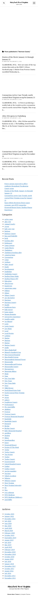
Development (9, 269)
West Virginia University (12, 485)
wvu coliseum (9, 492)
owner (6, 397)
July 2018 (7, 561)
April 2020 (8, 528)
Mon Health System (11, 357)
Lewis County (9, 326)
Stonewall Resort (10, 445)
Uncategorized (9, 462)
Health (6, 305)
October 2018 (9, 557)
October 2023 (9, 514)
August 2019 (8, 540)
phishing (7, 409)
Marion (7, 343)
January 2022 (9, 516)
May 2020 (7, 526)
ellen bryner (8, 283)
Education (8, 281)
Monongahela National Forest (15, 359)
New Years (8, 381)
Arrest (6, 226)
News (6, 386)
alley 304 (7, 222)
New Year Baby (9, 378)
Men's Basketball (10, 350)
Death (6, 267)
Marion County (9, 345)
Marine (6, 338)
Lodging (7, 336)
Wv (5, 488)
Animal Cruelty (9, 224)
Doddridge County (10, 274)
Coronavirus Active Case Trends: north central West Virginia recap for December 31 (18, 153)
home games (8, 312)
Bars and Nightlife (10, 236)
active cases (8, 219)
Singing (7, 435)
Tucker (6, 457)
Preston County (10, 414)
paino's (6, 400)
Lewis (6, 324)
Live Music (8, 328)
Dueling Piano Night (11, 276)
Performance (9, 405)
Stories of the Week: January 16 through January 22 (18, 58)
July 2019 (7, 542)
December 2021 (9, 519)
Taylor (6, 450)
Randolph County (10, 421)
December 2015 (9, 576)
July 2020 (7, 521)
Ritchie (6, 426)
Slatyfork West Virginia (19, 2)
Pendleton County (10, 402)
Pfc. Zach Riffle (9, 407)
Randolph (7, 419)
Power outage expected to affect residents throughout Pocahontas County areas (16, 186)
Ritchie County (9, 428)
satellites (7, 433)
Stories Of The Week (11, 447)
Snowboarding (9, 440)
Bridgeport (8, 243)
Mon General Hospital (12, 355)
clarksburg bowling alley (13, 252)
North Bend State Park (12, 390)
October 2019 (9, 535)
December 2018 (9, 552)
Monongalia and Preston (13, 364)
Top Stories (8, 454)
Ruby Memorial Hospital (13, 431)
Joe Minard (8, 321)
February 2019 (9, 550)
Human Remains (10, 314)
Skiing (6, 438)
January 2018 (9, 564)
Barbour (7, 231)
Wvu (6, 490)
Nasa (6, 376)
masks (6, 348)
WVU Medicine (9, 495)
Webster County (10, 481)
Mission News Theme (13, 594)
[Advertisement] (19, 85)
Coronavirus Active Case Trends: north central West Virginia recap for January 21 (18, 197)
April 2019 (8, 547)
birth (6, 238)
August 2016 (8, 571)
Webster (7, 478)
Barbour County (10, 233)
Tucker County (9, 459)
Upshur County (9, 469)
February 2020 (9, 533)
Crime (6, 260)
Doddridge (8, 271)
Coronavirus (8, 257)
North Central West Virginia (14, 393)
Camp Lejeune (9, 245)
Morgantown (9, 369)
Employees (8, 286)
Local (6, 331)
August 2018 (8, 559)
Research (7, 424)
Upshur (7, 466)
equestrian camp (10, 288)
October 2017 (9, 569)
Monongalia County (11, 367)
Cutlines (7, 262)
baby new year (9, 229)
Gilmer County (9, 295)
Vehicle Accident (10, 476)
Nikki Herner (8, 388)
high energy (8, 309)
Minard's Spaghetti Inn (12, 352)
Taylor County (9, 452)
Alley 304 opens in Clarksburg (14, 116)
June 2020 (8, 523)
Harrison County (10, 302)
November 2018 (10, 554)
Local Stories (9, 333)
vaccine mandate (10, 471)
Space (6, 443)
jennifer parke (9, 319)
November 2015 (10, 578)
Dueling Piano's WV (11, 279)
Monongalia (8, 362)
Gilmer (6, 293)
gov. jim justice (9, 298)
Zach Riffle (8, 500)
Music (6, 374)
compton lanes (9, 255)
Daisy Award (8, 264)
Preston (7, 412)
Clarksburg (8, 250)
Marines (7, 340)
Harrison (7, 300)
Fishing (7, 290)
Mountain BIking (10, 371)
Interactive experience (12, 317)
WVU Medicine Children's (13, 497)
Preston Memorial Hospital (14, 416)
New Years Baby (10, 383)
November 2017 (10, 566)
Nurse (6, 395)
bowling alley (9, 241)
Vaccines (7, 473)
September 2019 (10, 538)
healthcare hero (10, 307)
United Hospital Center (12, 464)
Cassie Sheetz (9, 248)
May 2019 (7, 545)
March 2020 (8, 531)
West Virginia (9, 483)
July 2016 (7, 573)
